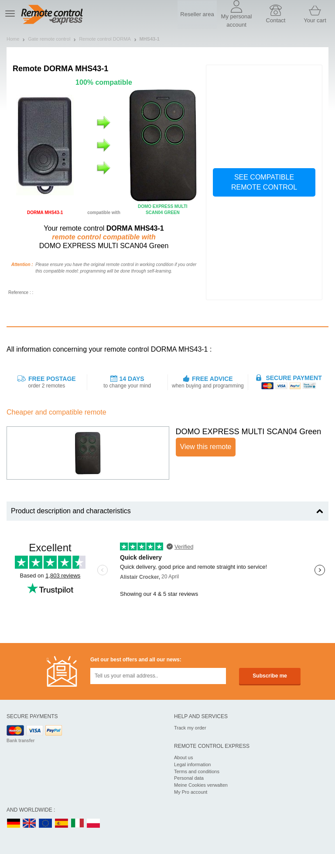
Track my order (190, 727)
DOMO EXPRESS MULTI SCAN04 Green (248, 431)
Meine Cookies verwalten (201, 785)
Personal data (189, 778)
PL (94, 823)
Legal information (192, 764)
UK (30, 823)
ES (61, 823)
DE (14, 823)
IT (78, 823)
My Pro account (190, 792)
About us (183, 757)
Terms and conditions (196, 771)
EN (46, 823)
